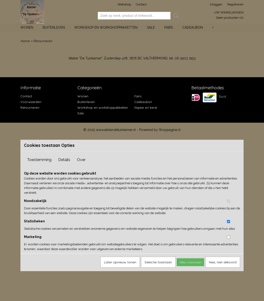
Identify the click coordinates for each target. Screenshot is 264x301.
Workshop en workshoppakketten (105, 27)
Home (25, 41)
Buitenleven (54, 27)
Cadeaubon (192, 27)
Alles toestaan (190, 262)
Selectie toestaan (158, 262)
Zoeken (175, 15)
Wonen (26, 27)
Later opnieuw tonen (120, 262)
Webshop (124, 4)
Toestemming (39, 159)
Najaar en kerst (145, 107)
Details (64, 159)
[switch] (228, 201)
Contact (141, 4)
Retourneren (29, 107)
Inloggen (216, 4)
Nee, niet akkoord (222, 262)
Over (81, 159)
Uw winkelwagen (229, 12)
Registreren (235, 4)
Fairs (168, 27)
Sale (151, 27)
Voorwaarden (30, 102)
